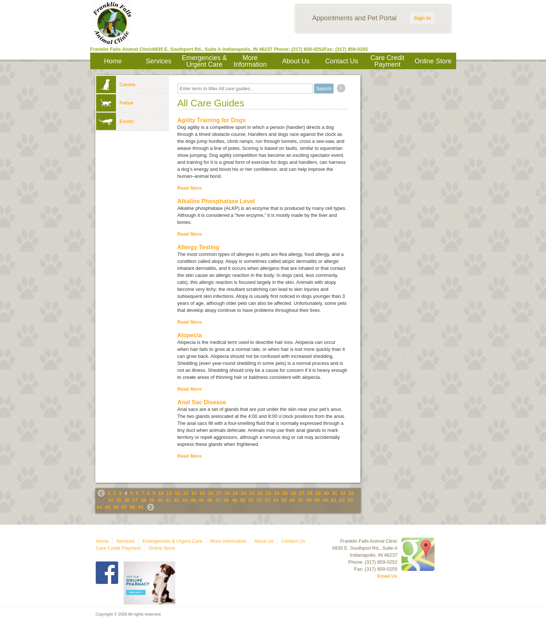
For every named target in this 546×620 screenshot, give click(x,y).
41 (168, 500)
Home (113, 61)
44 (192, 500)
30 (326, 493)
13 (185, 493)
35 (118, 500)
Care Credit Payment (387, 61)
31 (334, 493)
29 (318, 493)
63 (350, 500)
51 (250, 500)
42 (176, 500)
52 (259, 500)
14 (193, 493)
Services (158, 61)
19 (235, 493)
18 (226, 493)
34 (110, 500)
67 (124, 507)
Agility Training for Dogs (211, 120)
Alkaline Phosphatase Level (216, 201)
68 (132, 507)
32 (342, 493)
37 (135, 500)
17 (218, 493)
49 (234, 500)
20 (243, 493)
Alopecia (189, 335)
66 (115, 507)
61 (333, 500)
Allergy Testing (198, 247)
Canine (115, 84)
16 (210, 493)
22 (260, 493)
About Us (296, 61)
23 (268, 493)
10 (160, 493)
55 (283, 500)
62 (342, 500)
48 (226, 500)
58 (308, 500)
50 (242, 500)
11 (169, 493)
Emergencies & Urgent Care (204, 61)
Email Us (387, 576)
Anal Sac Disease (201, 402)
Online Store (433, 61)
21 (251, 493)
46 (209, 500)
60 (325, 500)
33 (350, 493)
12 (177, 493)
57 (300, 500)
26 (293, 493)
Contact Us (341, 61)
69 (140, 507)
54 (275, 500)
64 (99, 507)
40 (159, 500)
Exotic (115, 121)
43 (184, 500)
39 (151, 500)
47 (218, 500)
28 (309, 493)
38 (143, 500)
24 (276, 493)
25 (285, 493)
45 (201, 500)
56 (292, 500)
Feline (115, 103)
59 (317, 500)
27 (301, 493)
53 (267, 500)
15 (202, 493)
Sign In (422, 18)
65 (107, 507)
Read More (189, 188)
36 (126, 500)
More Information (250, 61)
